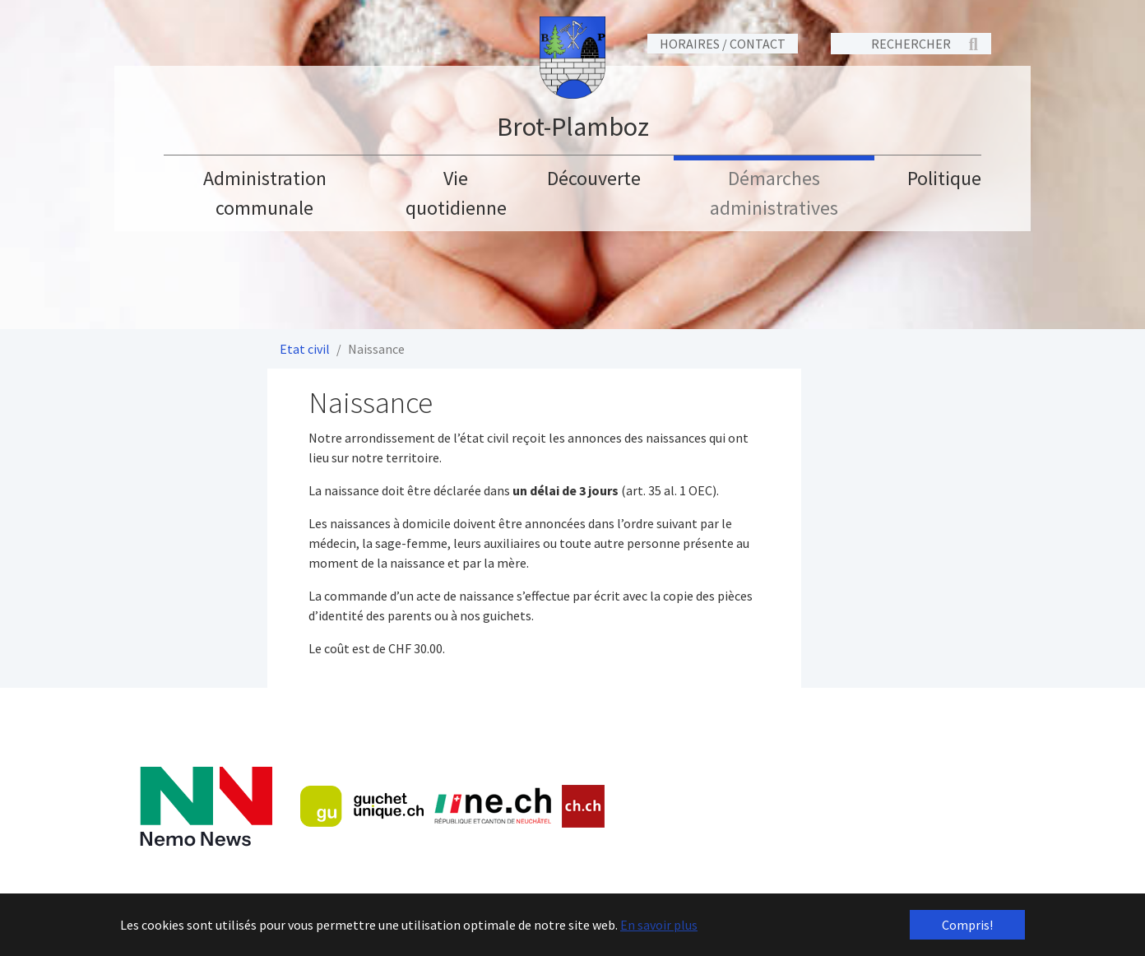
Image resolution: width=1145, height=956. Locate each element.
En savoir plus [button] (659, 925)
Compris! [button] (967, 925)
